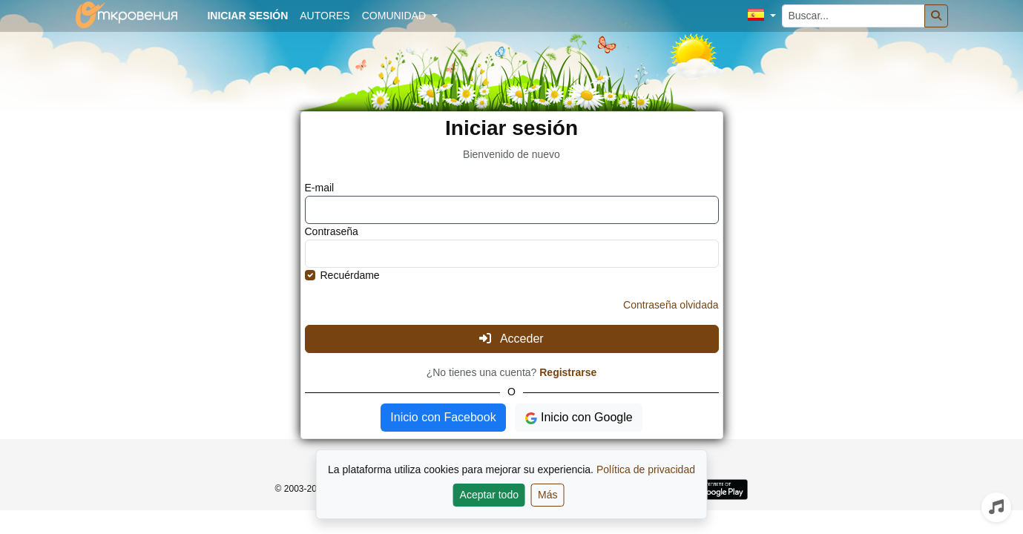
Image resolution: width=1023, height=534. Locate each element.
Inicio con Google (578, 418)
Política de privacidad (645, 469)
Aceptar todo (489, 495)
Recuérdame (350, 275)
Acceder (511, 338)
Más (547, 495)
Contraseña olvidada (670, 305)
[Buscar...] (853, 15)
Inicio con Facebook (443, 417)
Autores (324, 16)
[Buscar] (936, 15)
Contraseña (331, 231)
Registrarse (567, 372)
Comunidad (395, 16)
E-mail (320, 188)
